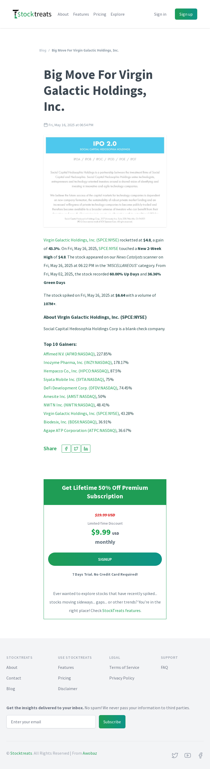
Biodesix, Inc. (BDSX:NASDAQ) (70, 421)
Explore (118, 14)
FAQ (164, 667)
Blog (43, 50)
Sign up (186, 14)
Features (81, 14)
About (63, 14)
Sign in (160, 14)
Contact (13, 678)
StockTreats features (121, 610)
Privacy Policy (121, 678)
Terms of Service (124, 667)
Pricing (99, 14)
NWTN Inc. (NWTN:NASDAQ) (69, 404)
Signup (105, 559)
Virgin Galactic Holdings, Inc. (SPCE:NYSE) (81, 240)
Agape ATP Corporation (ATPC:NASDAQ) (80, 430)
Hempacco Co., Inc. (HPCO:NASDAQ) (76, 370)
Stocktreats (21, 753)
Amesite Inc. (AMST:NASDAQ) (70, 396)
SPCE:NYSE (108, 248)
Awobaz (90, 753)
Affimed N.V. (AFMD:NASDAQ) (69, 353)
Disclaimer (67, 688)
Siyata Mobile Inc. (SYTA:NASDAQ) (74, 379)
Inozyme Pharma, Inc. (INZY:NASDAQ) (78, 362)
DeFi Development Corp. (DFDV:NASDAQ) (80, 387)
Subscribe (112, 721)
